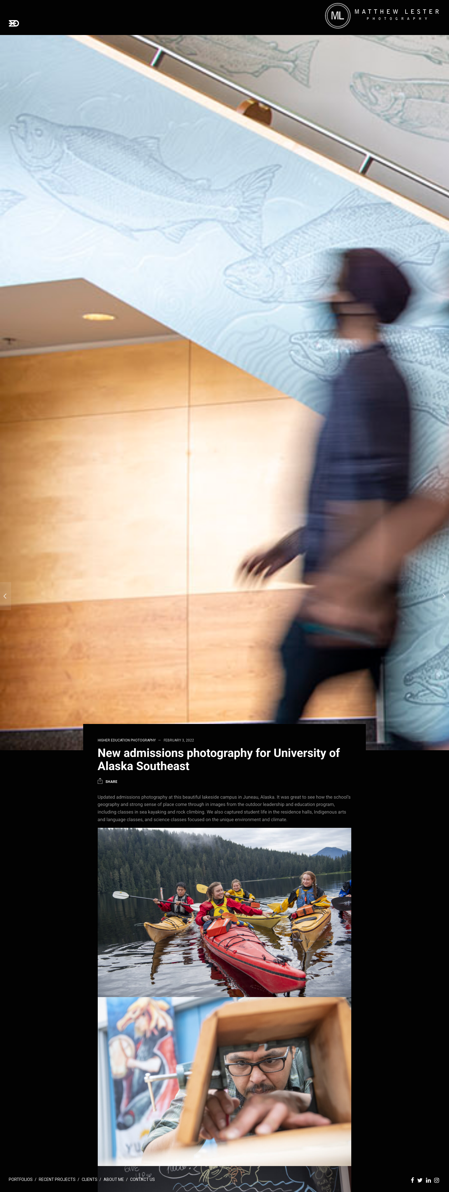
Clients (89, 1179)
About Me (114, 1179)
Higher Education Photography (127, 740)
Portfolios (21, 1179)
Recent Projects (57, 1179)
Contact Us (142, 1179)
